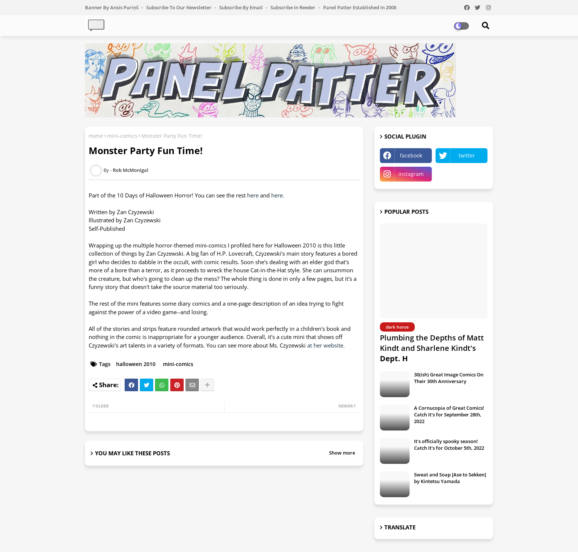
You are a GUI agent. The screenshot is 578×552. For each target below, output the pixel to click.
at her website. (326, 345)
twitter (467, 155)
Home (96, 135)
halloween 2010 (135, 364)
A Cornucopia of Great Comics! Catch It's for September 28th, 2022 (449, 415)
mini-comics (122, 135)
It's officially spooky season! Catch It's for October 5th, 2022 (449, 444)
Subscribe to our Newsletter (179, 7)
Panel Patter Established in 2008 (359, 7)
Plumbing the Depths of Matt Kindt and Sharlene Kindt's (432, 348)
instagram (411, 173)
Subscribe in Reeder (293, 7)
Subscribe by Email (241, 7)
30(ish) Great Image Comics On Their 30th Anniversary (448, 378)
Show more (342, 452)
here (253, 195)
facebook (411, 155)
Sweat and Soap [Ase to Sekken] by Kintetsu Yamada (450, 478)
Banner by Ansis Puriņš (112, 7)
